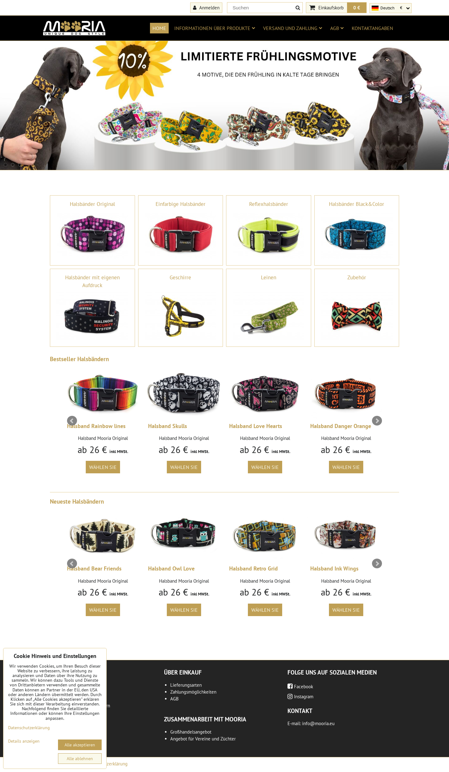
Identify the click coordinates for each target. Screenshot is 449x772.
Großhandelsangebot (190, 732)
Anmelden (206, 7)
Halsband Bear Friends (94, 568)
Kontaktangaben (372, 28)
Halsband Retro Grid (253, 568)
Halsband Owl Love (171, 568)
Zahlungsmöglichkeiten (193, 692)
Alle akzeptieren (80, 745)
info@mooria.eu (318, 723)
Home (159, 28)
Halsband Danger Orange (340, 426)
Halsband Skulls (167, 426)
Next (377, 421)
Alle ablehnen (80, 758)
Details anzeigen (24, 741)
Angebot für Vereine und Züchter (203, 739)
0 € (356, 7)
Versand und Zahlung (292, 28)
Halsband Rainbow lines (96, 426)
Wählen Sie (103, 467)
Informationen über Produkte (214, 28)
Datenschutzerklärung (29, 727)
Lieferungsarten (186, 685)
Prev (72, 421)
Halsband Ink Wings (334, 568)
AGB (337, 28)
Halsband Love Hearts (255, 426)
